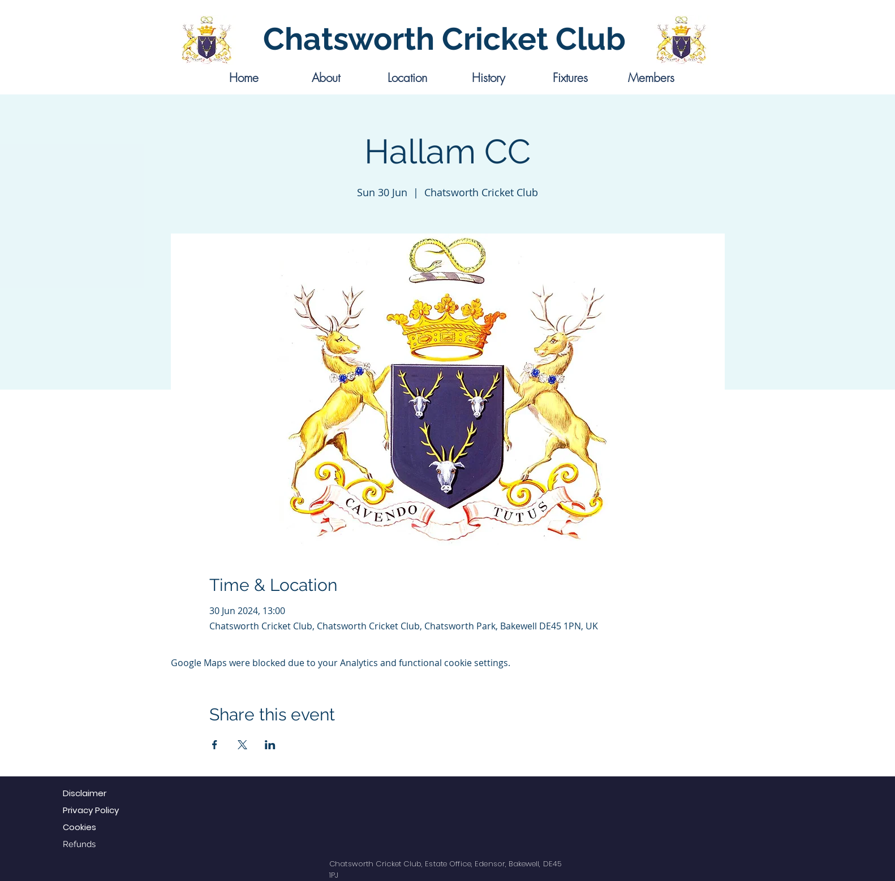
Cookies (79, 827)
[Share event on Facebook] (214, 744)
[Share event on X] (242, 744)
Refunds (79, 844)
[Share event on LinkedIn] (270, 744)
